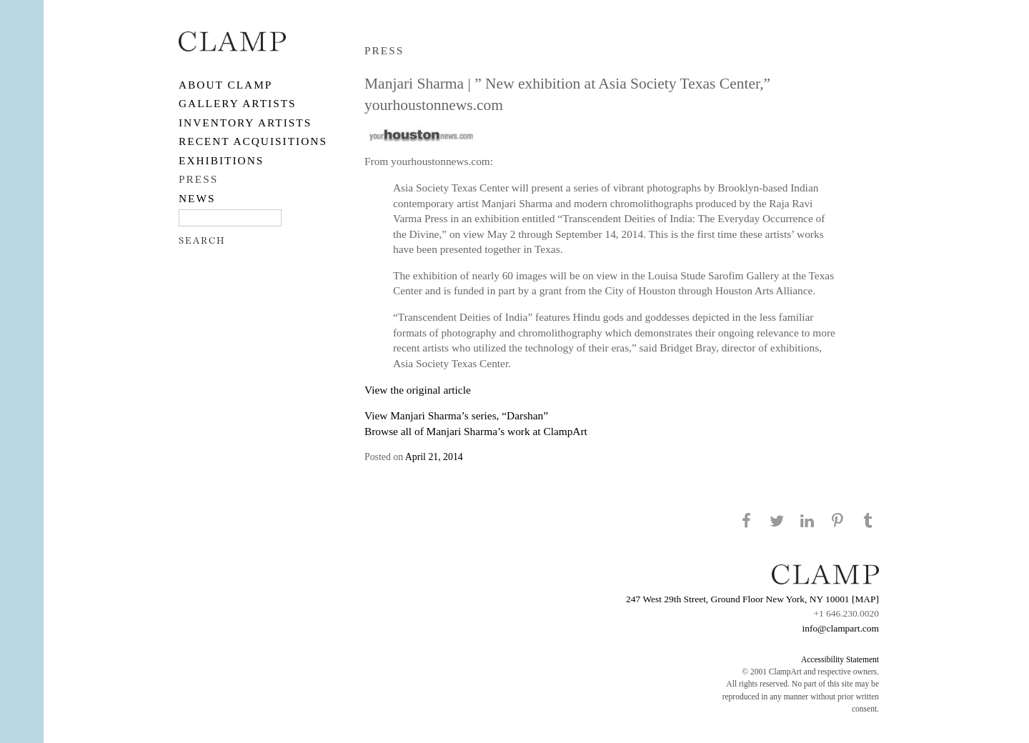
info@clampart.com (840, 628)
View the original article (417, 390)
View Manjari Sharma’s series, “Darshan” (456, 415)
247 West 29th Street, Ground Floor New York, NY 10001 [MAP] (752, 599)
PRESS (198, 179)
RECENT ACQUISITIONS (253, 141)
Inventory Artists (245, 122)
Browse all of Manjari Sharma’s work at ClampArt (475, 431)
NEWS (197, 198)
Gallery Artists (238, 103)
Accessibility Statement (840, 659)
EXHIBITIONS (221, 160)
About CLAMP (225, 85)
